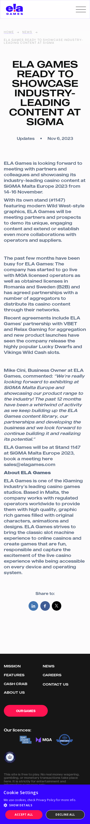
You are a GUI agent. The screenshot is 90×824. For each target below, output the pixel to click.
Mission (12, 666)
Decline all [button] (65, 815)
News (27, 32)
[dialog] (45, 804)
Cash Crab (15, 684)
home (9, 32)
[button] (45, 805)
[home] (14, 9)
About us (14, 692)
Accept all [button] (24, 815)
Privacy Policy (45, 800)
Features (14, 675)
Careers (52, 675)
